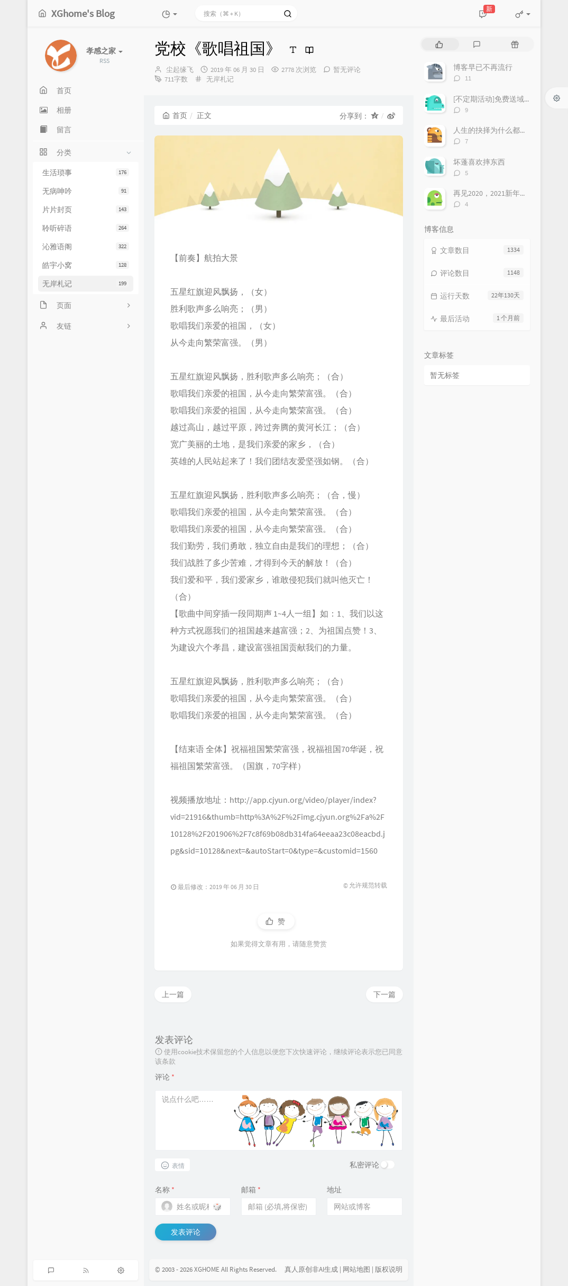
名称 (165, 1189)
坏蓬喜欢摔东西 (479, 162)
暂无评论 (347, 69)
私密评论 (364, 1165)
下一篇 (384, 994)
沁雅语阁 (85, 246)
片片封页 (85, 209)
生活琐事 (85, 172)
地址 (334, 1189)
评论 (165, 1077)
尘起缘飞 (180, 69)
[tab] (439, 44)
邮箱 (251, 1189)
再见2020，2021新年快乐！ (497, 193)
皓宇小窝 (85, 265)
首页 (174, 115)
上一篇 (173, 994)
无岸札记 (85, 283)
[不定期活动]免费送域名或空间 (503, 99)
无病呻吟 (85, 191)
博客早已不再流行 (482, 67)
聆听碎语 (85, 228)
